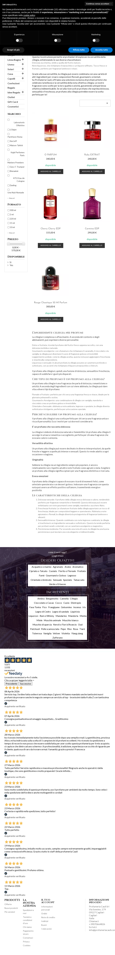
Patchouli (35, 629)
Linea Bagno (14, 59)
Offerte (8, 904)
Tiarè (82, 629)
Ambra (40, 598)
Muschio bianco (70, 620)
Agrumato (58, 566)
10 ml (12, 227)
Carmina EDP (92, 229)
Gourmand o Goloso (56, 575)
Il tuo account (48, 901)
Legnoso (72, 575)
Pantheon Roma (15, 137)
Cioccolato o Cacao (44, 602)
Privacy (26, 941)
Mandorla (73, 615)
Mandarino (61, 615)
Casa (10, 73)
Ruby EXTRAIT (92, 155)
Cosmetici (13, 106)
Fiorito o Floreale (67, 571)
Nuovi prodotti (11, 908)
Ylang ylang (77, 633)
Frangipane (54, 607)
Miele (39, 620)
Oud (80, 624)
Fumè (41, 575)
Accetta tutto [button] (101, 50)
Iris (84, 607)
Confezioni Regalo (14, 85)
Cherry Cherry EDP (51, 229)
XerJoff (13, 141)
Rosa (75, 629)
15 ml (12, 223)
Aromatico (77, 566)
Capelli (11, 78)
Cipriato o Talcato (38, 571)
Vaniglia (47, 633)
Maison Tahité (16, 145)
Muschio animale (52, 620)
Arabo (68, 566)
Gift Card (13, 101)
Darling (13, 185)
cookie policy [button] (29, 15)
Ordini (44, 913)
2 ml (12, 214)
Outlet (11, 97)
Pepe (63, 629)
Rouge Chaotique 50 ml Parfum (50, 302)
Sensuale (57, 579)
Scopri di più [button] (13, 50)
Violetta (65, 633)
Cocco (58, 602)
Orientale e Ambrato (41, 579)
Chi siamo (27, 927)
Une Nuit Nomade (16, 192)
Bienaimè (14, 171)
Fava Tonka (35, 607)
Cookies (26, 945)
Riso (69, 629)
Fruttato (81, 571)
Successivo (25, 683)
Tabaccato (78, 579)
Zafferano (57, 637)
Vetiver (56, 633)
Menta (83, 615)
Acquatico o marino (41, 566)
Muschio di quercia (42, 624)
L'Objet (13, 129)
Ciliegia (74, 598)
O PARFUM (50, 155)
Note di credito (48, 917)
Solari (11, 69)
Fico (44, 607)
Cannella (64, 598)
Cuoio (66, 602)
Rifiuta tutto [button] (79, 50)
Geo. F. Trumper (17, 167)
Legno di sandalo (60, 611)
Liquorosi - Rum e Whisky (41, 615)
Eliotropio (76, 602)
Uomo (11, 64)
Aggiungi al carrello (50, 171)
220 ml (13, 218)
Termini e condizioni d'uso (27, 920)
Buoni (44, 925)
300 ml (13, 210)
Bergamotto (52, 598)
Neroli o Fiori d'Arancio (65, 624)
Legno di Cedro (43, 611)
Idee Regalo (14, 92)
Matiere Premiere (16, 162)
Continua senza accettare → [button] (99, 4)
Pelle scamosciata (50, 629)
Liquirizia (75, 611)
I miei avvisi (46, 929)
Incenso (77, 607)
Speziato (67, 579)
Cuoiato (53, 571)
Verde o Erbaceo (57, 584)
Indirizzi (44, 921)
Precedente (11, 683)
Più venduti (9, 912)
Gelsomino (66, 607)
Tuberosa (37, 633)
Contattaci (28, 937)
